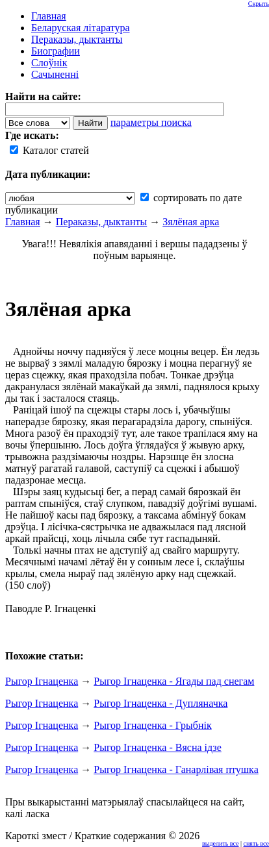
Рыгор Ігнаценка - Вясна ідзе (158, 747)
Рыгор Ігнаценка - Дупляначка (160, 703)
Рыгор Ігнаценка (41, 681)
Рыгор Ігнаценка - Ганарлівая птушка (176, 769)
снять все (256, 843)
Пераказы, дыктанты (101, 221)
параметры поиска (151, 122)
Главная (22, 221)
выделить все (220, 843)
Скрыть (258, 3)
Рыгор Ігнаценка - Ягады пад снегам (174, 681)
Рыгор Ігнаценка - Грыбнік (152, 725)
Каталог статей (49, 150)
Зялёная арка (190, 221)
